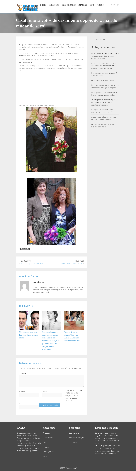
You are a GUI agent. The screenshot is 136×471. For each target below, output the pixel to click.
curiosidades (25, 249)
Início (43, 5)
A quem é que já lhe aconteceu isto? (68, 263)
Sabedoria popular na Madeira (32, 263)
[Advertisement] (51, 88)
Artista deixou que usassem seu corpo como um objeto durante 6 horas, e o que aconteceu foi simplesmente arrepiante (50, 341)
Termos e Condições (76, 437)
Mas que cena (101, 39)
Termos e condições (108, 453)
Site (20, 403)
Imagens (82, 5)
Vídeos (100, 5)
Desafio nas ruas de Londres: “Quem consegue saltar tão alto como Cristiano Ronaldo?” (105, 56)
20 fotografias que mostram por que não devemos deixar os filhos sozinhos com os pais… (104, 102)
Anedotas (54, 5)
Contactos (72, 442)
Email (44, 392)
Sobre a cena (74, 433)
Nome (22, 392)
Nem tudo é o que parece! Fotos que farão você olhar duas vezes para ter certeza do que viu (103, 65)
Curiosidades (69, 5)
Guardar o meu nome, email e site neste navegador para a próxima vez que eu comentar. (74, 395)
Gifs (92, 5)
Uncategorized (48, 451)
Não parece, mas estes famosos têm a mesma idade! (28, 335)
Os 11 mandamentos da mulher (103, 80)
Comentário (23, 373)
